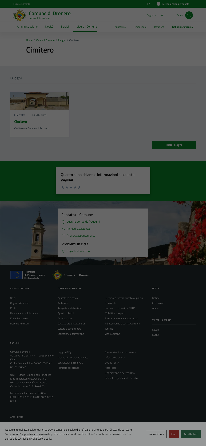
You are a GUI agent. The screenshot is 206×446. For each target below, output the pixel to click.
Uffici (13, 298)
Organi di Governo (19, 303)
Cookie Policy (112, 362)
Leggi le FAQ (64, 352)
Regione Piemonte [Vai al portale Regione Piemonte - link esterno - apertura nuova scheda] (21, 3)
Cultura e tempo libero (69, 329)
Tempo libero (140, 27)
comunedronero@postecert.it (31, 382)
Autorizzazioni (65, 318)
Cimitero (20, 115)
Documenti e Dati (19, 323)
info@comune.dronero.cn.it (31, 379)
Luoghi (155, 329)
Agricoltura (120, 27)
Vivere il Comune (87, 26)
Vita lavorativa (112, 334)
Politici (13, 308)
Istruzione (159, 27)
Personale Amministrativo (24, 313)
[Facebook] (161, 15)
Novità (49, 26)
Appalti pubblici (66, 313)
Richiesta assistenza (68, 368)
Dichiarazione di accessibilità (120, 373)
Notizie (156, 298)
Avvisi (155, 308)
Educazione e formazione (71, 334)
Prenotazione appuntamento (73, 357)
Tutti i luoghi (174, 145)
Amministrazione (27, 26)
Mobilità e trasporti (115, 313)
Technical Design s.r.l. (32, 437)
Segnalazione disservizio (70, 362)
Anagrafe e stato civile (69, 308)
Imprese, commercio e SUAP (120, 308)
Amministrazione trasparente (120, 352)
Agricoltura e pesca (68, 298)
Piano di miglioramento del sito (121, 378)
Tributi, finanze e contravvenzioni (122, 323)
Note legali (110, 368)
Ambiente (63, 303)
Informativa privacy (115, 357)
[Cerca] (189, 15)
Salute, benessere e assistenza (121, 318)
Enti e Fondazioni (19, 318)
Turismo (109, 329)
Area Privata (16, 417)
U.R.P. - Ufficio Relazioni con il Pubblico (30, 375)
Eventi (155, 335)
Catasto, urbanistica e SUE (72, 323)
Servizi (65, 26)
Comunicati (158, 303)
